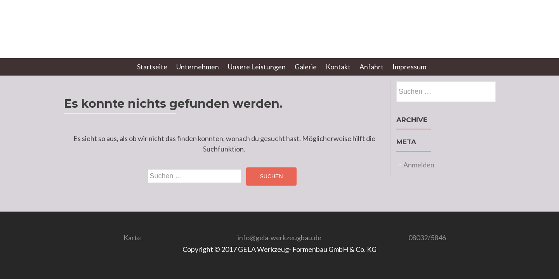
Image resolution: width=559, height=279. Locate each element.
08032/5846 (427, 237)
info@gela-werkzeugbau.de (279, 237)
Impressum (409, 66)
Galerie (306, 66)
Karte (132, 237)
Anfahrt (371, 66)
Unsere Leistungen (257, 66)
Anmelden (418, 164)
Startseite (152, 66)
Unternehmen (197, 66)
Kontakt (338, 66)
